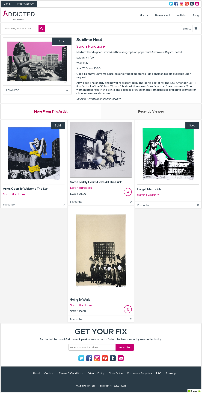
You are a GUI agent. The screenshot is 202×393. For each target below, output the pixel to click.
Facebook (176, 4)
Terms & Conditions (71, 373)
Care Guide (116, 373)
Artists (181, 15)
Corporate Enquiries (139, 373)
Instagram (181, 4)
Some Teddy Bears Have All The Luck (96, 182)
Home (144, 15)
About (36, 373)
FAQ (158, 373)
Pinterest (187, 4)
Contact (197, 4)
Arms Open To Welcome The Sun (25, 189)
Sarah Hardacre (90, 46)
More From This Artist (51, 112)
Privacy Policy (96, 373)
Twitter (171, 4)
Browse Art (162, 15)
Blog (196, 15)
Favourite (37, 90)
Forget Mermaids (149, 189)
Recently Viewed (151, 112)
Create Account (25, 3)
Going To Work (80, 300)
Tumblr (192, 4)
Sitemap (171, 373)
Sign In (7, 3)
